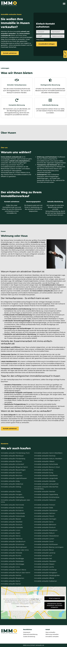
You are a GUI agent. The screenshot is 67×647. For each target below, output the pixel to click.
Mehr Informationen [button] (22, 606)
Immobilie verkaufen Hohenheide (46, 464)
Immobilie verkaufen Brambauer (12, 456)
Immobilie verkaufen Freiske (11, 491)
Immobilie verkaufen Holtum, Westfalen (48, 458)
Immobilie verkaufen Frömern (44, 505)
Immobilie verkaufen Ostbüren (45, 500)
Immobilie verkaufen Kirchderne (12, 510)
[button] (64, 4)
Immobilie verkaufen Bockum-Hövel (47, 467)
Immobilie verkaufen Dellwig (11, 487)
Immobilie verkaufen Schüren (11, 472)
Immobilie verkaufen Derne (43, 522)
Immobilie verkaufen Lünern (44, 539)
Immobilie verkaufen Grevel (44, 541)
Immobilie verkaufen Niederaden (12, 561)
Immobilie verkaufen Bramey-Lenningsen (48, 547)
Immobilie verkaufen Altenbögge (12, 564)
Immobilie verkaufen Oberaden (45, 561)
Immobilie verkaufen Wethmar (12, 539)
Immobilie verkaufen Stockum (11, 524)
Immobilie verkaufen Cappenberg (46, 494)
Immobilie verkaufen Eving (43, 472)
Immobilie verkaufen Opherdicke (12, 497)
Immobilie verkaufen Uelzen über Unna (15, 550)
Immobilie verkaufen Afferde (44, 578)
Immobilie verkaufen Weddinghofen (47, 575)
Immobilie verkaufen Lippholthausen (14, 478)
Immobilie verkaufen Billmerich (45, 524)
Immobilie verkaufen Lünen (10, 530)
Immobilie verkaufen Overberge (45, 570)
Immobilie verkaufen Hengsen (11, 494)
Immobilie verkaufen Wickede (11, 553)
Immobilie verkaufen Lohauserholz (46, 484)
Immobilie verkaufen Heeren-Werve (13, 570)
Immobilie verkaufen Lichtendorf (12, 464)
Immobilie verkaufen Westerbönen (46, 536)
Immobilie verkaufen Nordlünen (12, 508)
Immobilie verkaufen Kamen (11, 584)
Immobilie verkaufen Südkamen (45, 581)
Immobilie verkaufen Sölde (43, 508)
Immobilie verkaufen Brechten (11, 475)
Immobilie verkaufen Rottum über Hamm (15, 572)
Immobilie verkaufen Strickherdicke (46, 497)
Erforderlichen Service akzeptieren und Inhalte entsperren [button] (54, 605)
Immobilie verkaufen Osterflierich (46, 475)
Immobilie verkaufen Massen (44, 564)
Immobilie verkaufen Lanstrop (44, 553)
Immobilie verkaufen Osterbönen (46, 510)
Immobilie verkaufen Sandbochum (13, 541)
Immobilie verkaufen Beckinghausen (14, 547)
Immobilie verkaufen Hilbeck (44, 461)
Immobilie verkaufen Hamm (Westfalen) (48, 453)
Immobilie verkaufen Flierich (44, 516)
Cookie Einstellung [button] (29, 636)
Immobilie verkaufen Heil (43, 558)
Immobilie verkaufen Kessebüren (45, 530)
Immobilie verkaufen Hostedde (12, 527)
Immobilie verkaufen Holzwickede (13, 513)
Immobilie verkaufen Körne (43, 470)
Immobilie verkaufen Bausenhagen (13, 470)
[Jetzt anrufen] (65, 52)
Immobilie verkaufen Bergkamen (12, 578)
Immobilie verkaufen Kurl (43, 555)
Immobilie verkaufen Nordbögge (12, 558)
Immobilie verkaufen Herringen (45, 519)
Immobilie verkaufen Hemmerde (12, 505)
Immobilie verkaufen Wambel (44, 491)
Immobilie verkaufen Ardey (10, 481)
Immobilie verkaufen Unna (10, 567)
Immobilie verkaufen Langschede (46, 478)
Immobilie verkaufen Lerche (44, 567)
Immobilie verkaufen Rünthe (11, 555)
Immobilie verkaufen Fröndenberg (13, 458)
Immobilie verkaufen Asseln (10, 533)
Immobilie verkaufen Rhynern (11, 461)
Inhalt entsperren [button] (54, 598)
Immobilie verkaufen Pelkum (44, 533)
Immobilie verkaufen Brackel (11, 519)
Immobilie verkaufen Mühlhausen (46, 544)
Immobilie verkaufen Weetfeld (11, 522)
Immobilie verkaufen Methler (11, 575)
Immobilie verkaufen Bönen (44, 550)
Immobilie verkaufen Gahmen (44, 513)
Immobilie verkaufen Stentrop (44, 456)
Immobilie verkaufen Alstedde (44, 481)
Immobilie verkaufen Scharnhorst (12, 544)
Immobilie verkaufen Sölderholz (12, 484)
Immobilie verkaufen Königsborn (45, 572)
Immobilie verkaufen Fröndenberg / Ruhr (15, 453)
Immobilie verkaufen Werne (11, 536)
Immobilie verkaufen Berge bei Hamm (14, 467)
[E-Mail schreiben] (65, 56)
